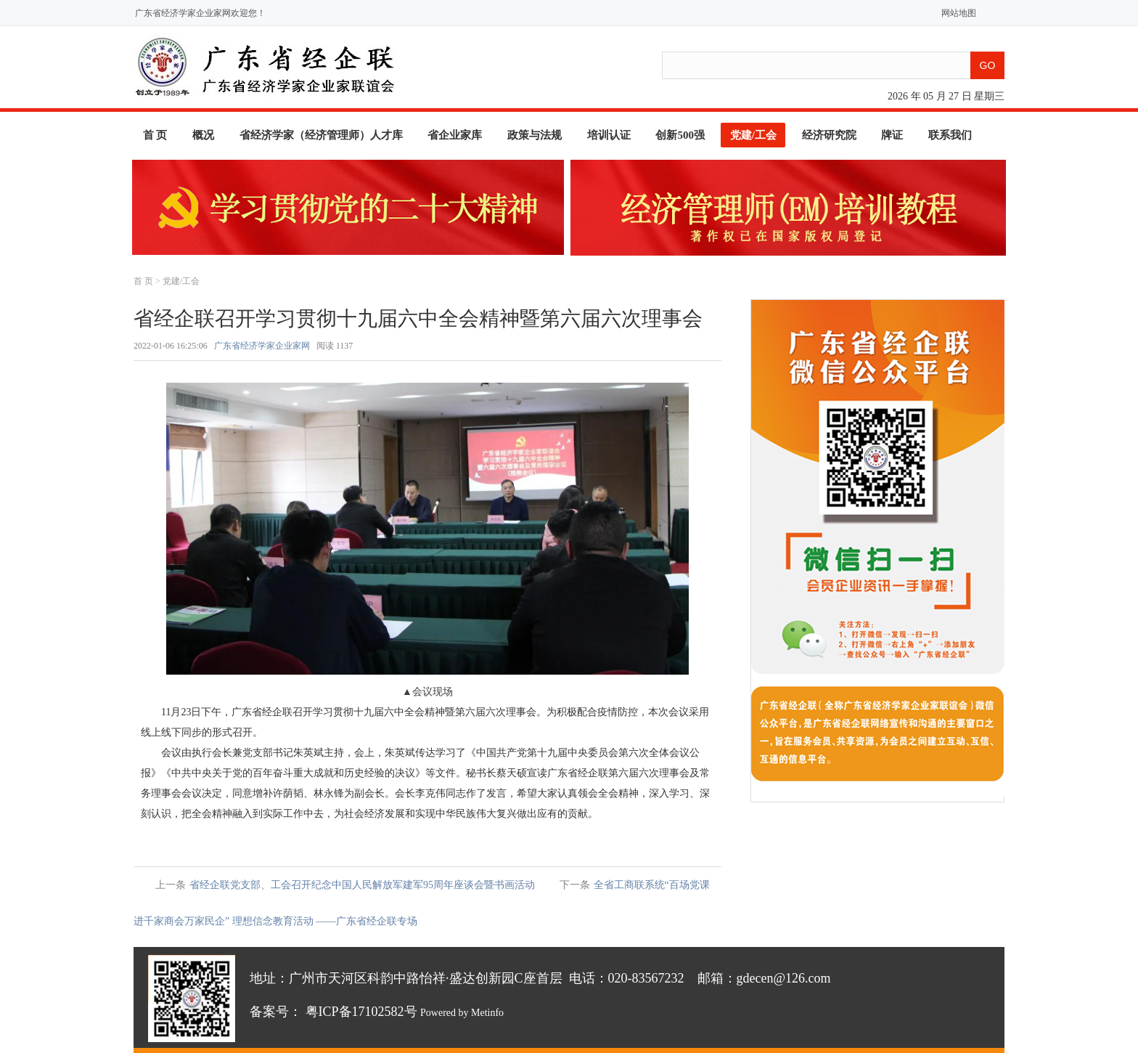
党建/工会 (753, 135)
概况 (203, 135)
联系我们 (950, 135)
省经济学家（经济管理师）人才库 (321, 135)
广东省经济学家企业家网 (262, 346)
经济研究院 (829, 135)
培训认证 (609, 135)
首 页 (155, 135)
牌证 (892, 135)
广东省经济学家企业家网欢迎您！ (200, 13)
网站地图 (955, 13)
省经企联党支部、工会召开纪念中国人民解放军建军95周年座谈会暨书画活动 (362, 884)
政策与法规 (534, 135)
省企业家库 (454, 135)
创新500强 (680, 135)
